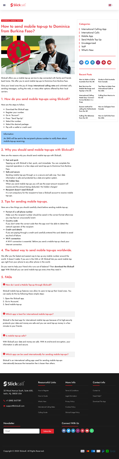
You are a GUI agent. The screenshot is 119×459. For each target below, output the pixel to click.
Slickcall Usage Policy (72, 412)
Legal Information (71, 396)
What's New (87, 50)
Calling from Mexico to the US (106, 96)
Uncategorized (88, 43)
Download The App (99, 401)
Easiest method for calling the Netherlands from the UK (87, 108)
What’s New (42, 401)
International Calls (90, 32)
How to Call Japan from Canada (106, 107)
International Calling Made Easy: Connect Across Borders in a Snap (86, 98)
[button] (4, 5)
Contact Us (96, 390)
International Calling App (93, 29)
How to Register (43, 390)
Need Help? (97, 396)
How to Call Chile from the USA (106, 117)
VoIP (83, 46)
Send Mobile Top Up (91, 39)
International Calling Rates (46, 407)
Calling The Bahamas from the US (86, 117)
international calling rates (44, 85)
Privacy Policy (69, 401)
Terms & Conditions (72, 390)
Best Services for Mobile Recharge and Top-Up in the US (87, 88)
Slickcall (4, 78)
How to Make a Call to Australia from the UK (87, 80)
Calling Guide (42, 412)
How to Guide (43, 396)
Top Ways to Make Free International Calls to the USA (106, 88)
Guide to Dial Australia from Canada (106, 80)
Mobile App (87, 36)
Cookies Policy (70, 407)
